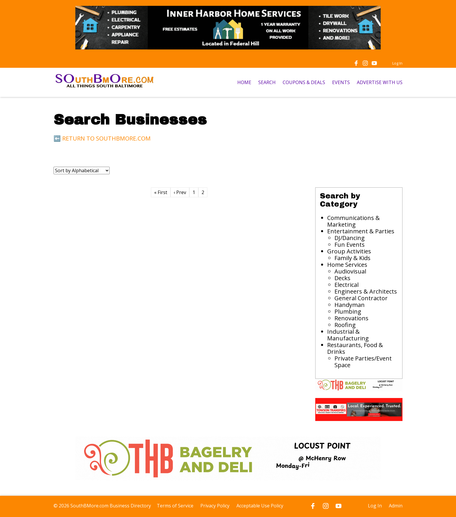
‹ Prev (180, 192)
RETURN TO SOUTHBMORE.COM (106, 138)
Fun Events (349, 244)
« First (160, 192)
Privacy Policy (214, 505)
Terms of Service (175, 505)
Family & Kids (352, 258)
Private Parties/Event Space (363, 361)
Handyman (349, 305)
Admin (395, 505)
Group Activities (349, 251)
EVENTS (341, 82)
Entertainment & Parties (360, 231)
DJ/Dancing (349, 238)
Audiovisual (350, 271)
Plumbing (347, 311)
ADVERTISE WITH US (379, 82)
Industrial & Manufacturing (348, 335)
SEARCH (267, 82)
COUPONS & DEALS (304, 82)
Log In (397, 63)
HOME (244, 82)
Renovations (351, 318)
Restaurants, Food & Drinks (355, 348)
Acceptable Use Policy (259, 505)
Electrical (346, 285)
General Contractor (361, 298)
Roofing (345, 325)
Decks (342, 278)
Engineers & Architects (365, 291)
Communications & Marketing (353, 221)
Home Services (347, 265)
